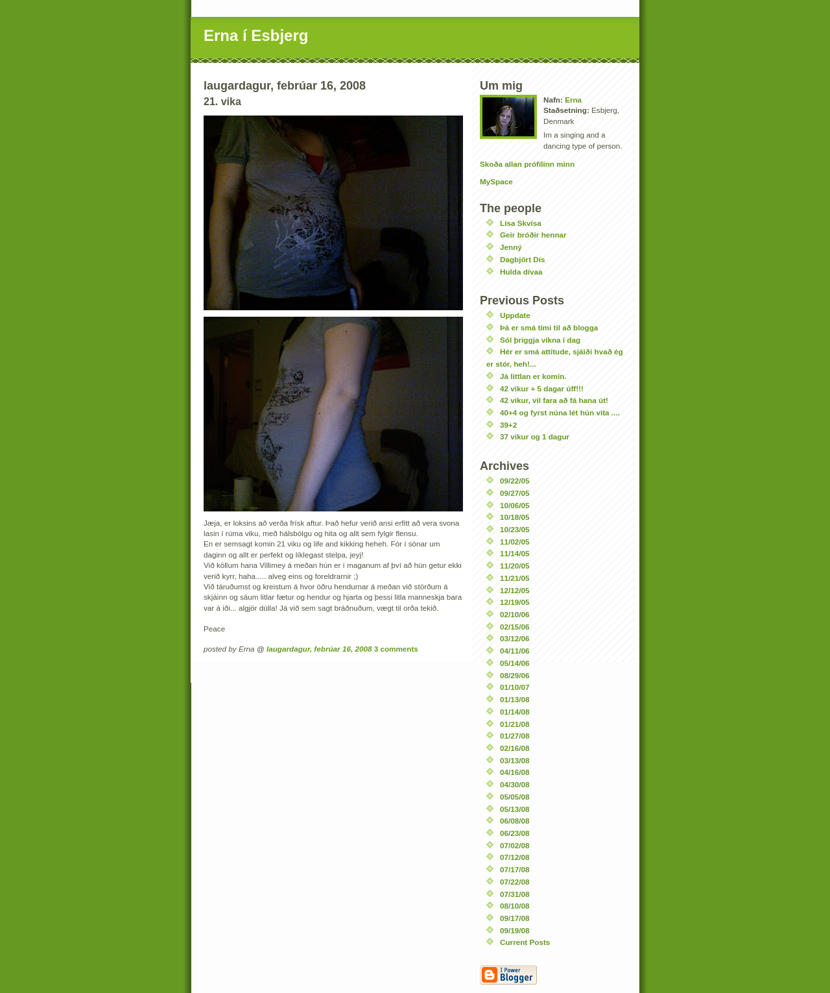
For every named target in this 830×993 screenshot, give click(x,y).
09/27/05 (515, 493)
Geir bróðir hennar (533, 234)
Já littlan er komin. (533, 376)
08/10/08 (515, 905)
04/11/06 (515, 650)
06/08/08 (515, 820)
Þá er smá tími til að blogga (549, 327)
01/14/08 (515, 711)
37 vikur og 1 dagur (534, 436)
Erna (573, 99)
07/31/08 (515, 894)
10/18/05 (515, 517)
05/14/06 (515, 663)
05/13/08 (515, 809)
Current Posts (525, 942)
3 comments (396, 648)
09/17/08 (515, 918)
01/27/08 (515, 735)
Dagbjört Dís (522, 259)
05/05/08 (515, 796)
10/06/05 (515, 505)
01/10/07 (515, 687)
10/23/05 (515, 529)
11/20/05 (515, 565)
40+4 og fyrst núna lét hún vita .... (560, 412)
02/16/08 (515, 748)
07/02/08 (515, 845)
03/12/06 (515, 638)
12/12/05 (515, 590)
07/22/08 (515, 881)
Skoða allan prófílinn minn (527, 164)
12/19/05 (515, 602)
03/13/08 (515, 760)
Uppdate (515, 315)
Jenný (511, 247)
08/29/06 (515, 675)
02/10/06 (515, 614)
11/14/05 (515, 553)
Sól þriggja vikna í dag (540, 340)
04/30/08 (515, 784)
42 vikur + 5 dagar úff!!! (542, 388)
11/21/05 (515, 578)
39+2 (508, 425)
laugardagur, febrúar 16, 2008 (319, 648)
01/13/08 (515, 699)
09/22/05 (515, 480)
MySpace (496, 181)
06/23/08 (515, 833)
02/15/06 (515, 626)
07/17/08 (515, 869)
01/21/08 (515, 724)
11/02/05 (515, 541)
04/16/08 (515, 772)
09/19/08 (515, 930)
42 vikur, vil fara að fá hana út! (554, 400)
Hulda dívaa (521, 271)
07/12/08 (515, 857)
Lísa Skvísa (520, 223)
